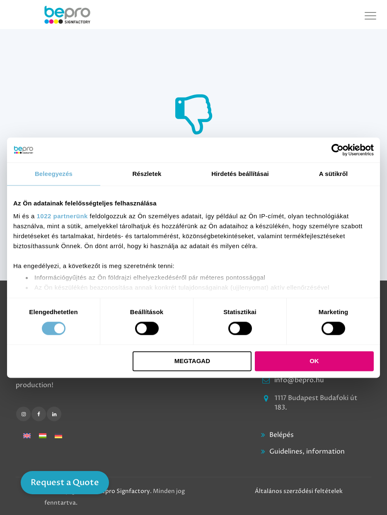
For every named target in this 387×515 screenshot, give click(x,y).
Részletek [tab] (146, 173)
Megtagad (192, 360)
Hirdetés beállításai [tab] (240, 173)
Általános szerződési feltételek (299, 491)
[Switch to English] (27, 435)
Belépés (281, 434)
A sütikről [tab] (333, 173)
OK (314, 360)
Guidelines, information (307, 451)
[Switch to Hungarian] (43, 435)
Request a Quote (65, 482)
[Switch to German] (58, 435)
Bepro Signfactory (124, 491)
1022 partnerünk (62, 216)
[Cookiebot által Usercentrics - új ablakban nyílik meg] (337, 150)
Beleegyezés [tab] (54, 173)
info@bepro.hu (299, 380)
